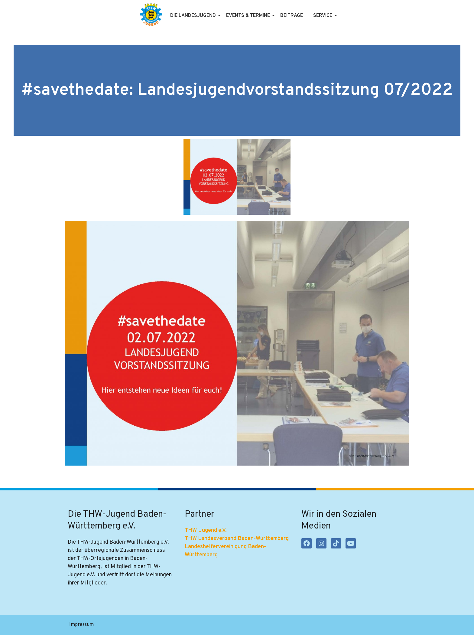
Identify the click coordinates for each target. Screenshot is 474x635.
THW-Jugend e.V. (206, 530)
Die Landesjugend (194, 16)
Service (323, 16)
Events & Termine (249, 16)
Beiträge (291, 16)
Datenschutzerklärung (127, 625)
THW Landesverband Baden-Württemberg (237, 538)
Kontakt (197, 625)
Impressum (81, 625)
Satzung (170, 625)
